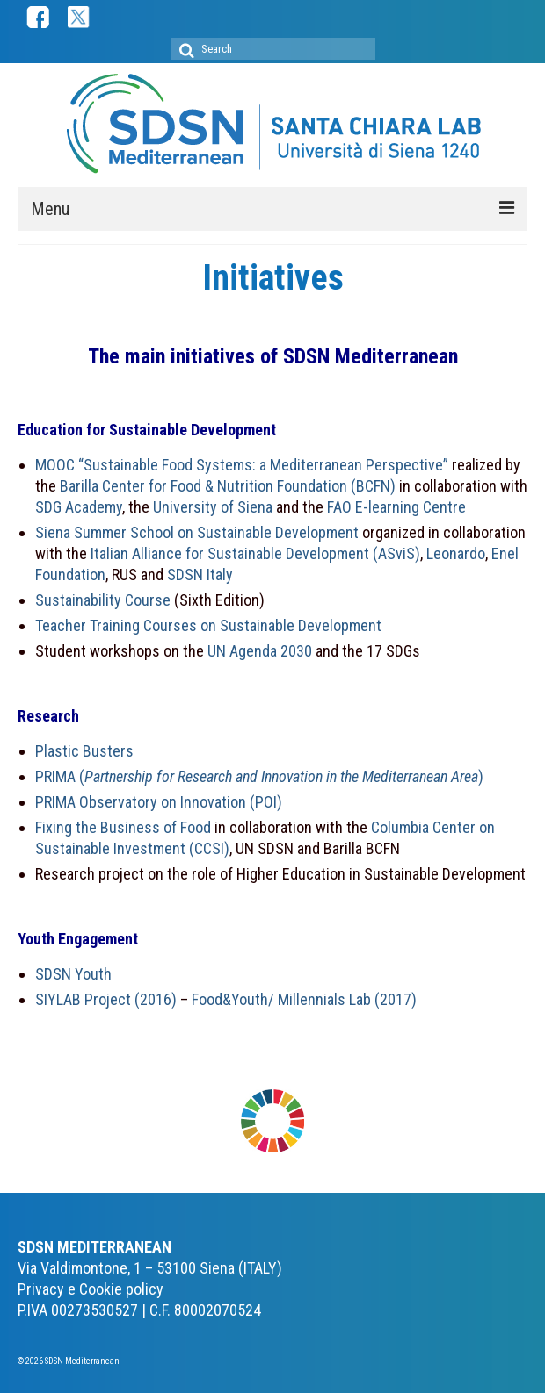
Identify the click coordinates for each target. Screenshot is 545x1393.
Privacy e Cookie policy (91, 1289)
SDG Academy (78, 507)
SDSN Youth (73, 974)
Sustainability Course (103, 600)
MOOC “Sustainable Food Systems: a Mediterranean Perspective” (241, 465)
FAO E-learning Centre (396, 507)
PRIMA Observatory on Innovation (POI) (158, 802)
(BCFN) (373, 486)
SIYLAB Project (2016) (106, 999)
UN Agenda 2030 (259, 651)
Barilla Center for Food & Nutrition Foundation (203, 486)
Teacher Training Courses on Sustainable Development (208, 625)
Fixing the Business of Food (123, 827)
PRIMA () (259, 776)
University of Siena (214, 507)
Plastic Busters (84, 751)
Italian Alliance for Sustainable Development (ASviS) (255, 553)
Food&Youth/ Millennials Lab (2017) (304, 999)
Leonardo (455, 553)
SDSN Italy (200, 574)
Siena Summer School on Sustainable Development (197, 532)
